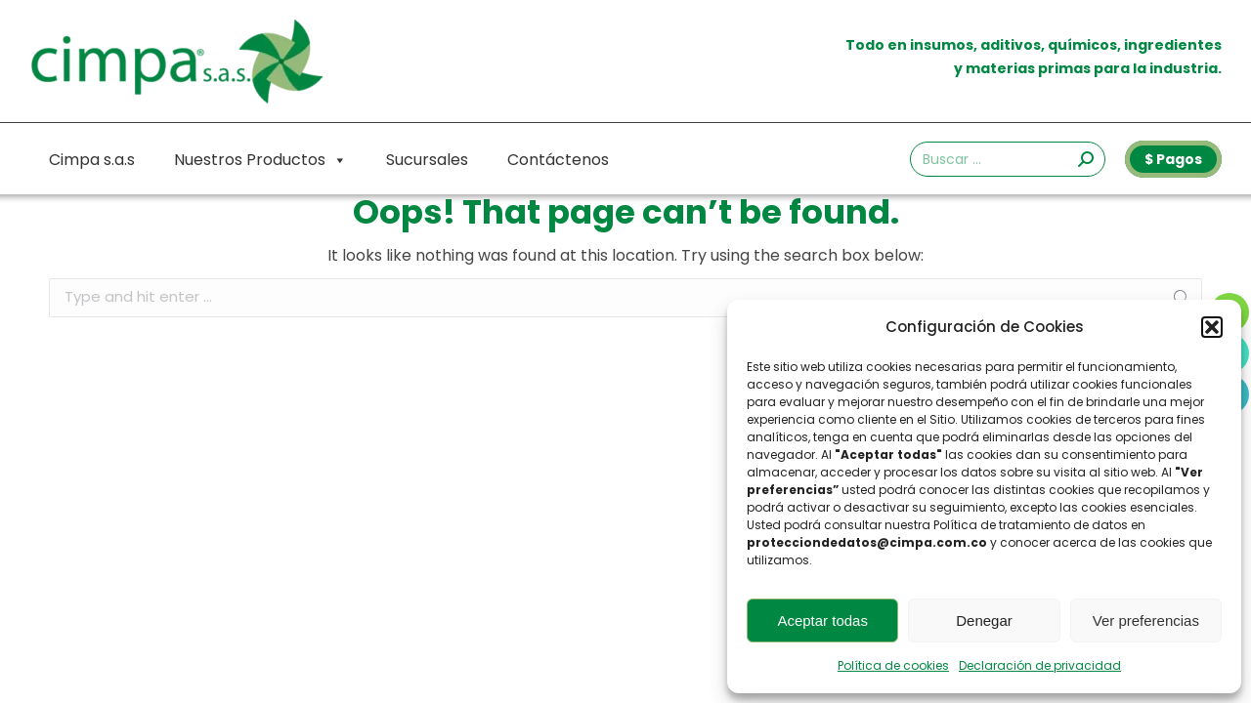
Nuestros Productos (260, 160)
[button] (1212, 327)
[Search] (1007, 159)
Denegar (984, 620)
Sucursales (427, 159)
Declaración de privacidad (1040, 665)
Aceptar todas (822, 620)
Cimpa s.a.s (92, 159)
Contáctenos (558, 159)
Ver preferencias (1146, 620)
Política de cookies (893, 665)
